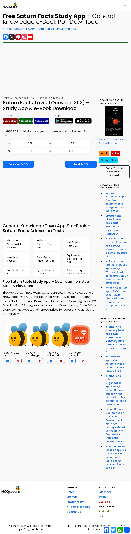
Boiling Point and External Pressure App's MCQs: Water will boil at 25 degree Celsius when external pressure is (116, 272)
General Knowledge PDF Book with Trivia (113, 141)
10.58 (71, 151)
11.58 (30, 143)
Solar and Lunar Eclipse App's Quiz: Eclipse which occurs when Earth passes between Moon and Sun (116, 457)
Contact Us (74, 511)
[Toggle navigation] (124, 5)
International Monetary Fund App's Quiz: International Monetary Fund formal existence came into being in (115, 339)
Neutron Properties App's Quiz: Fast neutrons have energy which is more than (115, 202)
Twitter (103, 497)
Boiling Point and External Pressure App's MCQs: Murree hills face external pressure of (116, 247)
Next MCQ (81, 164)
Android (104, 511)
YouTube (104, 502)
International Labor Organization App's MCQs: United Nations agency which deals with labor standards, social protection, (116, 390)
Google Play (108, 160)
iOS (101, 516)
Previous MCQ (18, 164)
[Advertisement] (65, 70)
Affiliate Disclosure (78, 506)
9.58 (30, 151)
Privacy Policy (75, 502)
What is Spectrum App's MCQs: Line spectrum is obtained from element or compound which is (116, 298)
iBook (104, 153)
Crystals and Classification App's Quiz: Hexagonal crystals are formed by (113, 224)
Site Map (72, 497)
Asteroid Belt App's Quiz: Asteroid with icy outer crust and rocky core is (115, 364)
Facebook (105, 492)
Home (70, 492)
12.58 (71, 143)
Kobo (115, 153)
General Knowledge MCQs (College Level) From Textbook (39, 29)
